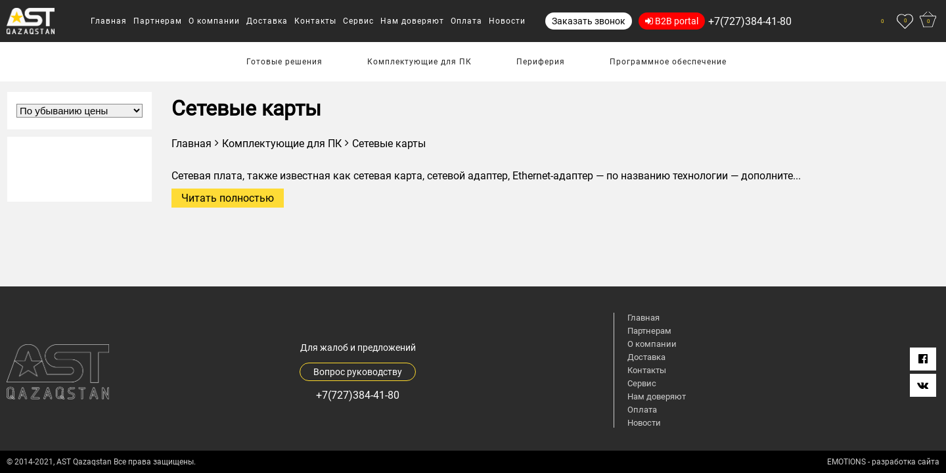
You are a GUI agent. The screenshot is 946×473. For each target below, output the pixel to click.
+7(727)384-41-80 (750, 21)
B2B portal (671, 21)
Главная (191, 143)
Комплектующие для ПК (282, 143)
